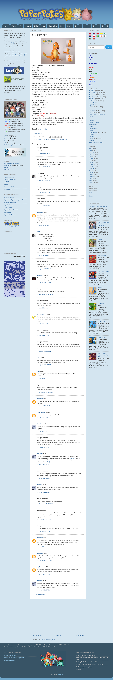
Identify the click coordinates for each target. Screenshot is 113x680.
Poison (91, 174)
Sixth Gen (92, 101)
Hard (90, 59)
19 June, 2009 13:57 (43, 255)
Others (91, 85)
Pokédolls (92, 111)
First (47, 140)
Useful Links (7, 167)
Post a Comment (40, 594)
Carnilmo (6, 139)
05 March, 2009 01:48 (43, 167)
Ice (90, 170)
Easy (90, 55)
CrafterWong (8, 145)
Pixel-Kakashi (93, 73)
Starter (64, 140)
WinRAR (6, 182)
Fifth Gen (92, 99)
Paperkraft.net (8, 205)
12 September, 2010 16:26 (45, 378)
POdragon (92, 77)
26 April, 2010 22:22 (43, 324)
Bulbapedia (7, 212)
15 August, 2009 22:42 (44, 269)
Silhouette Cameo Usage (11, 163)
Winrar (72, 458)
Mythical (91, 134)
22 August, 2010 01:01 (44, 365)
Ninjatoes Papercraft (10, 202)
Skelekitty (59, 140)
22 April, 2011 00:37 (43, 417)
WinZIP (6, 184)
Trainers (91, 140)
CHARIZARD (102, 256)
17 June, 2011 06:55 (43, 492)
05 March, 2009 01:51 (43, 180)
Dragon (91, 152)
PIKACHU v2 (102, 337)
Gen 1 (69, 26)
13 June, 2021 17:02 (43, 590)
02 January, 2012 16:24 (44, 519)
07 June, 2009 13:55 (43, 206)
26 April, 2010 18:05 (43, 308)
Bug (90, 148)
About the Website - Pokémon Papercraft (103, 223)
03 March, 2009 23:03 (43, 153)
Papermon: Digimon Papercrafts (14, 200)
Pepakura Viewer (9, 177)
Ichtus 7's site (8, 207)
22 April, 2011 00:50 (43, 431)
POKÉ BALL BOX (103, 272)
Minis (90, 113)
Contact (28, 26)
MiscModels (52, 26)
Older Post (79, 635)
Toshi (5, 135)
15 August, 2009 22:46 (44, 282)
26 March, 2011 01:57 (43, 406)
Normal (91, 172)
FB (21, 26)
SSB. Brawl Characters (96, 142)
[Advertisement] (58, 616)
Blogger (60, 674)
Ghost (91, 164)
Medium (52, 140)
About (14, 26)
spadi (38, 357)
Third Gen (92, 95)
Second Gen (93, 93)
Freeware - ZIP (8, 189)
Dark (90, 150)
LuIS (5, 143)
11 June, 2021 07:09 (43, 574)
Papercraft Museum (10, 215)
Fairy (90, 156)
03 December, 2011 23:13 (45, 504)
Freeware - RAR (9, 187)
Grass (91, 166)
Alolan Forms (93, 124)
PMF (38, 173)
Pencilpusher (41, 412)
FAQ (62, 26)
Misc (43, 26)
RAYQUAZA (101, 321)
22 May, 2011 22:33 (43, 464)
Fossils (91, 130)
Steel (90, 180)
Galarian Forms (94, 122)
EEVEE (100, 240)
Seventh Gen (93, 103)
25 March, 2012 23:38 (43, 531)
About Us (7, 169)
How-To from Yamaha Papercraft (14, 657)
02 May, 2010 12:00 (43, 335)
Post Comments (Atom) (48, 640)
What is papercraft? (10, 655)
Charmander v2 (37, 133)
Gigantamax (93, 128)
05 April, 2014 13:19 (43, 547)
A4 (41, 129)
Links (36, 26)
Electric (91, 154)
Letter (46, 129)
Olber (5, 141)
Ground (91, 168)
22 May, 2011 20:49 (43, 447)
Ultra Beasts (93, 136)
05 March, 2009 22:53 (43, 192)
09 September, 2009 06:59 (45, 294)
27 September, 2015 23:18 (45, 560)
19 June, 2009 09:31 (43, 225)
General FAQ (8, 165)
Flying (91, 162)
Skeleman (7, 137)
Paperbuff (92, 81)
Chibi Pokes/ (93, 115)
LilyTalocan (40, 567)
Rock (90, 178)
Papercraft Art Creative (11, 210)
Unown (91, 138)
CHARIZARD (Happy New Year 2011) (103, 355)
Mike (38, 371)
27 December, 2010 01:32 (45, 392)
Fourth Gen (92, 97)
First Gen (92, 91)
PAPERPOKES (41, 314)
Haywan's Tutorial (9, 660)
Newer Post (37, 635)
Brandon (39, 140)
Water (91, 182)
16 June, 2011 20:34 (43, 478)
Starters (91, 120)
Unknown (40, 212)
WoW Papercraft (9, 197)
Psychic (91, 176)
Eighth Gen (92, 105)
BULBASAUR (102, 303)
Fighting (91, 158)
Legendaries (93, 132)
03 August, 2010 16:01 (44, 351)
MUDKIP (100, 288)
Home (6, 26)
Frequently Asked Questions (98, 206)
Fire (44, 140)
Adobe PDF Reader (10, 179)
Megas (91, 126)
